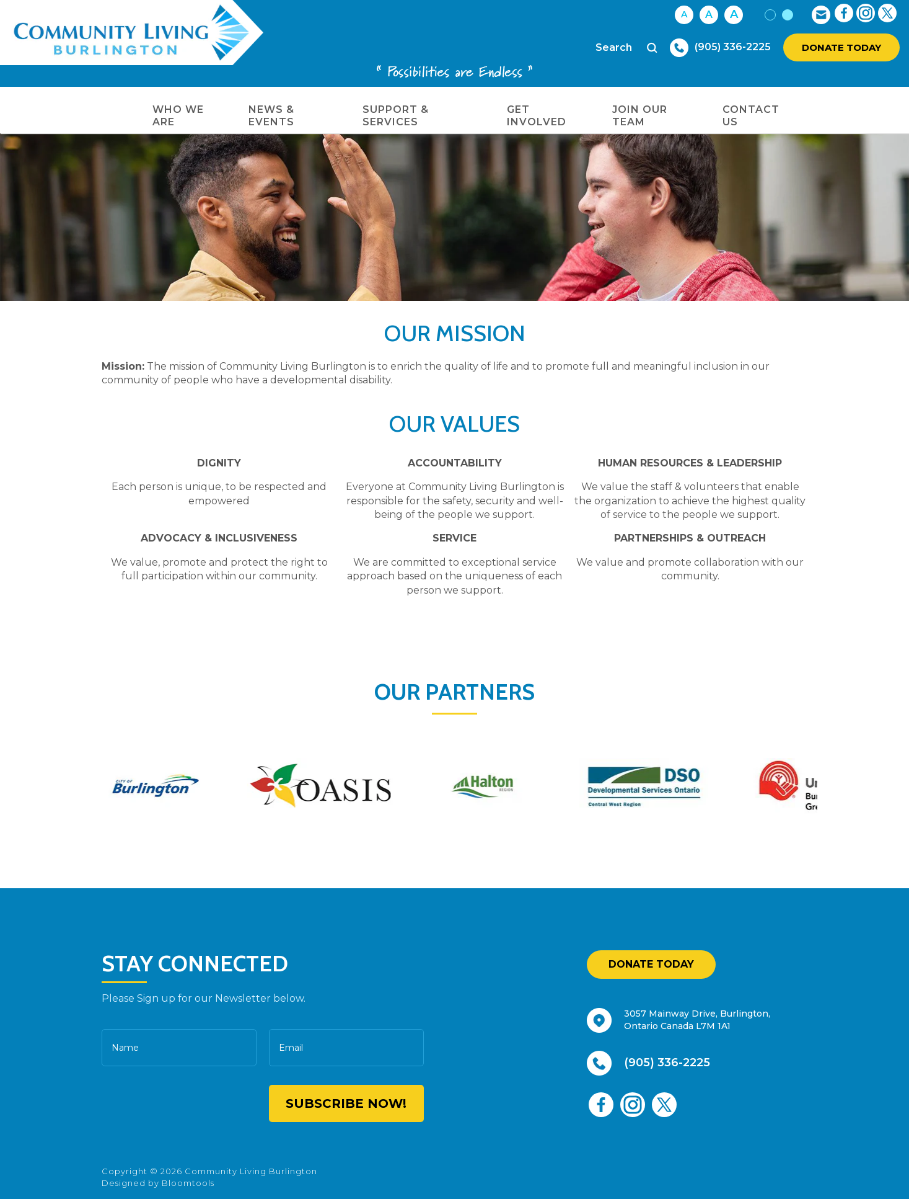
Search (652, 47)
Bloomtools (188, 1183)
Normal (770, 14)
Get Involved (536, 116)
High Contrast (787, 14)
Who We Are (178, 116)
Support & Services (395, 116)
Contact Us (750, 116)
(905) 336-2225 (733, 47)
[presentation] (177, 1104)
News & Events (271, 116)
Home (122, 110)
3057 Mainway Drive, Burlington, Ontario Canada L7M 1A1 (697, 1020)
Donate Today (841, 47)
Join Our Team (639, 116)
